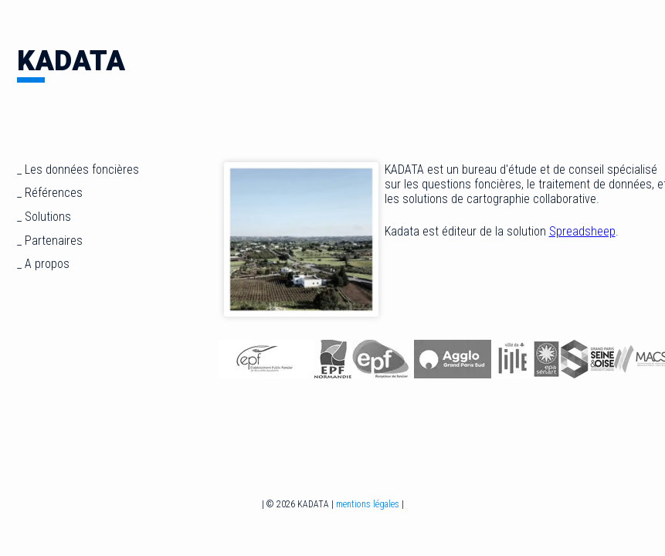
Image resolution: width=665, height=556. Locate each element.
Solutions (48, 216)
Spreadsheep (582, 231)
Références (54, 192)
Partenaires (54, 240)
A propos (47, 263)
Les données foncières (82, 169)
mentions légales (367, 504)
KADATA (71, 61)
